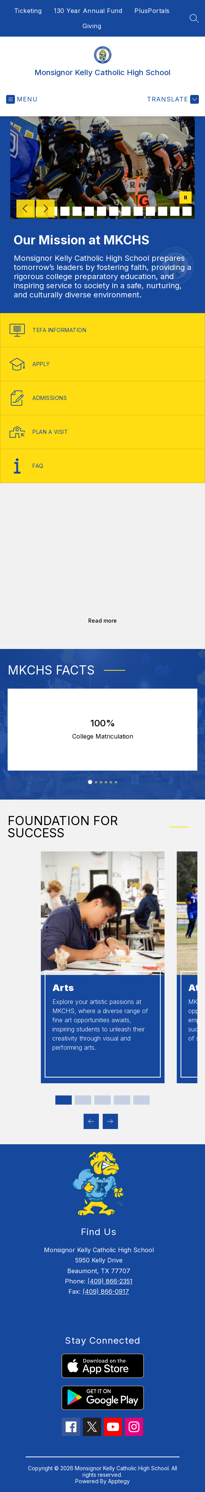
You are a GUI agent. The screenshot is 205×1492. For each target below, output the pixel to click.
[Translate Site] (172, 99)
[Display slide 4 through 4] (122, 1100)
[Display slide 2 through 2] (83, 1100)
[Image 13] (174, 211)
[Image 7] (101, 211)
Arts (63, 987)
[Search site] (194, 18)
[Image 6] (89, 211)
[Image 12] (162, 211)
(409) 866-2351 (109, 1281)
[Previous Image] (25, 209)
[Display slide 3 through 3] (102, 1100)
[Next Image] (45, 209)
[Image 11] (150, 211)
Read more (102, 620)
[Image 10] (138, 211)
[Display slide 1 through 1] (63, 1100)
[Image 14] (187, 211)
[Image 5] (77, 211)
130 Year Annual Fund (88, 10)
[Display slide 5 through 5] (141, 1100)
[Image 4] (64, 211)
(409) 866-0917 (105, 1291)
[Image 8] (113, 211)
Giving (91, 26)
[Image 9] (126, 211)
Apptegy (119, 1481)
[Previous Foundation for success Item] (91, 1121)
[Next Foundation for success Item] (110, 1121)
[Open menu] (22, 99)
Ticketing (28, 10)
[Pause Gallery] (185, 198)
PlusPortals (152, 10)
